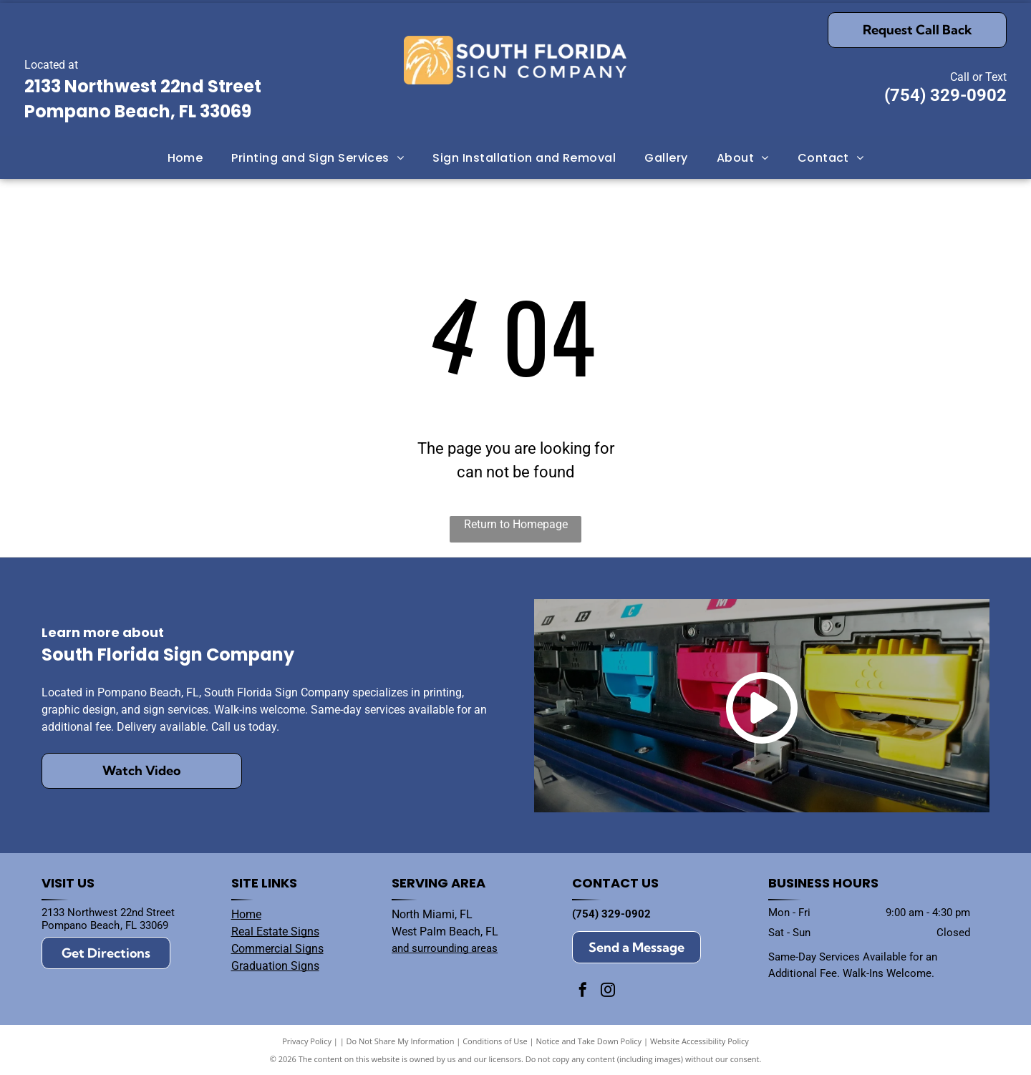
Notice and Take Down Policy (589, 1041)
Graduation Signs (275, 966)
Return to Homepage (516, 524)
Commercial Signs (277, 948)
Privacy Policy (306, 1041)
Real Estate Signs (275, 931)
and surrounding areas (445, 948)
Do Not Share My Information (401, 1041)
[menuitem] (185, 157)
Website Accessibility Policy (699, 1041)
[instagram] (608, 991)
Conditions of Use (495, 1041)
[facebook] (583, 991)
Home (246, 914)
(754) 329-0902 (945, 95)
